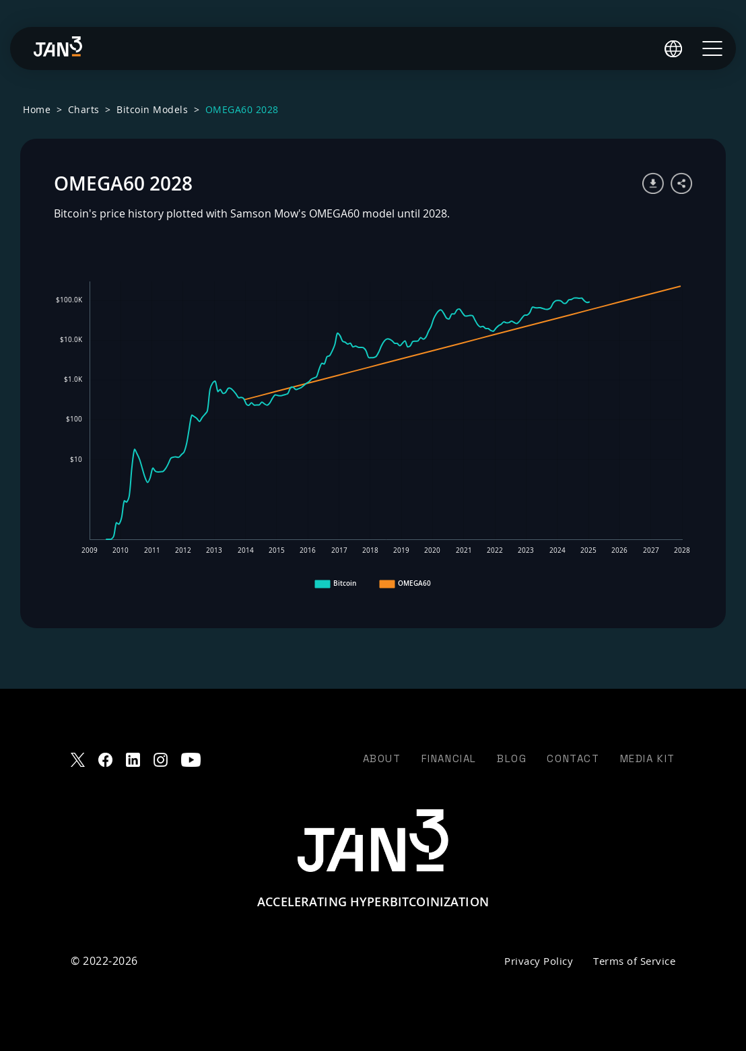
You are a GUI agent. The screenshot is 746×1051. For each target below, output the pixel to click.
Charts (84, 109)
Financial (449, 758)
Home (36, 109)
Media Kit (647, 758)
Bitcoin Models (152, 109)
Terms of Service (634, 961)
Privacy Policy (538, 961)
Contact (573, 758)
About (382, 758)
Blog (512, 758)
